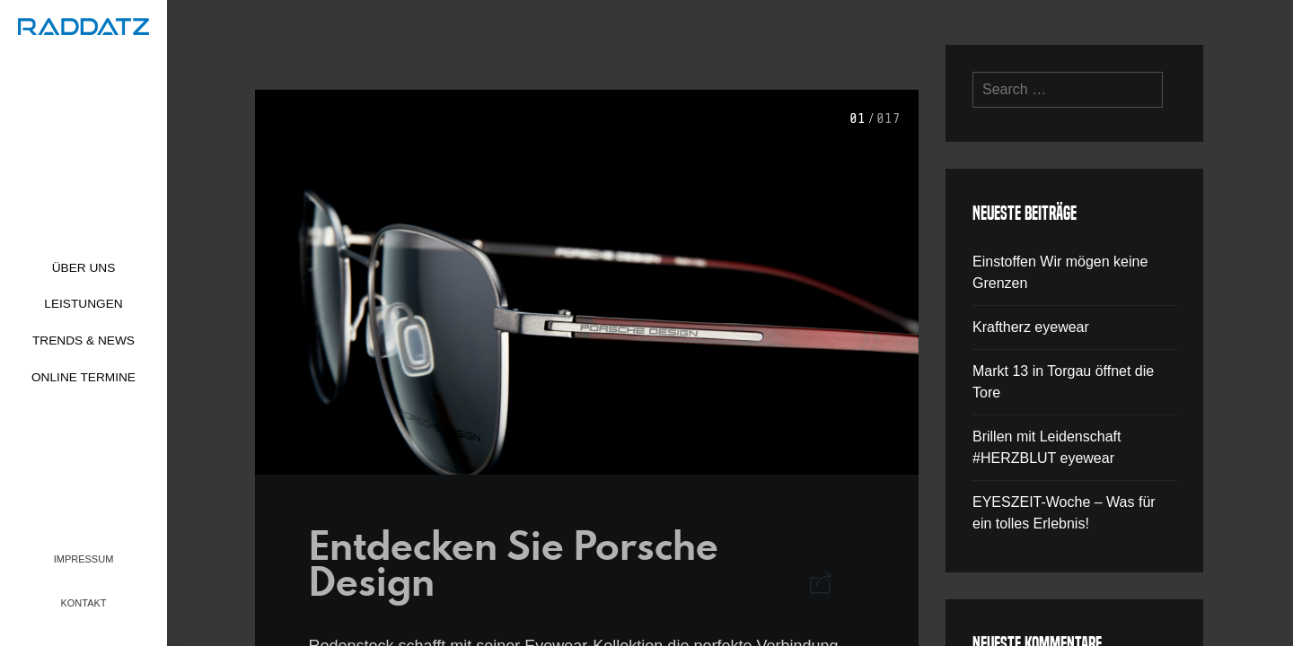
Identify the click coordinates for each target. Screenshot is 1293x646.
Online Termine (83, 377)
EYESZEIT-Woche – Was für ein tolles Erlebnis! (1064, 512)
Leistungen (83, 303)
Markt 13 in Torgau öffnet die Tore (1063, 381)
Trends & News (83, 340)
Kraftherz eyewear (1030, 327)
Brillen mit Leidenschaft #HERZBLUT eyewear (1046, 447)
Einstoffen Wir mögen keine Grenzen (1060, 272)
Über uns (84, 268)
